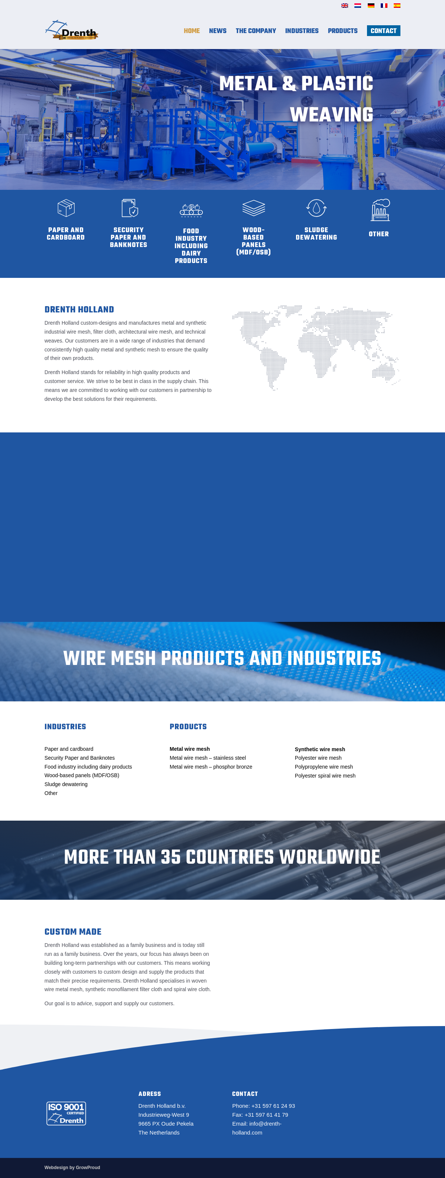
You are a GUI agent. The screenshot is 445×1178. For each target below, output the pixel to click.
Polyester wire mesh (318, 758)
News (218, 34)
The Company (256, 34)
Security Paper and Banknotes (80, 758)
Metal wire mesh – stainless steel (208, 758)
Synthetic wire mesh (320, 749)
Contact (384, 34)
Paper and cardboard (69, 749)
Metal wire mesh (190, 749)
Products (343, 34)
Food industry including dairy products (88, 767)
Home (192, 34)
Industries (302, 34)
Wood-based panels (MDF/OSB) (82, 775)
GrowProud (88, 1167)
